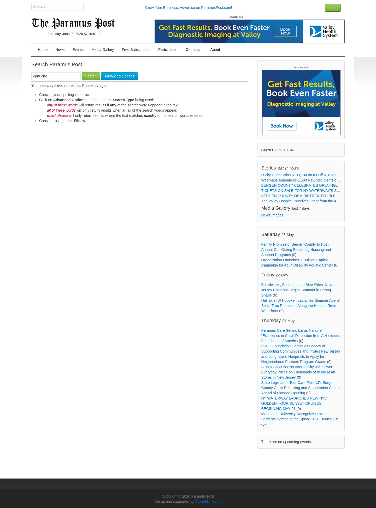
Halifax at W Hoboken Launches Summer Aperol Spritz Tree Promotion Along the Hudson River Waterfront (300, 305)
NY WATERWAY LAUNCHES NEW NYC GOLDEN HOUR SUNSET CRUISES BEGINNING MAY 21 (294, 403)
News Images (272, 215)
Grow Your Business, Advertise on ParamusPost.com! (188, 7)
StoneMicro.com (208, 501)
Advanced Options (119, 76)
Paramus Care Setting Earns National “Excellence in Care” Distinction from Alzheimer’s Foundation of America (300, 335)
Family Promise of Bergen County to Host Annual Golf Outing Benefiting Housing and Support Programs (296, 249)
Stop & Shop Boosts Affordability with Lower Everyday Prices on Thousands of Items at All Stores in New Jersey (298, 372)
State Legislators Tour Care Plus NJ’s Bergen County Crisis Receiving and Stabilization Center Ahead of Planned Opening (300, 387)
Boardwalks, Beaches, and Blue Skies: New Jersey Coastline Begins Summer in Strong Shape (296, 290)
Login (332, 8)
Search (91, 76)
